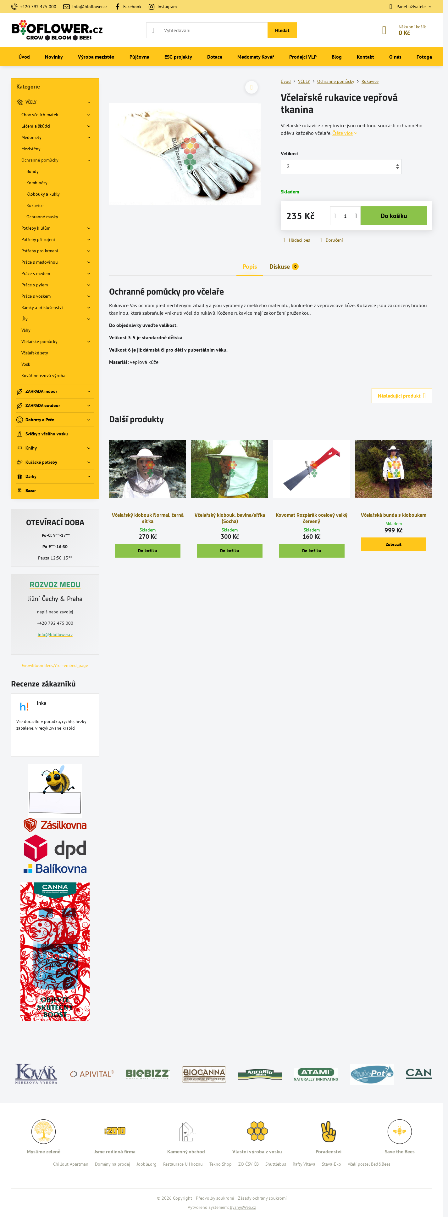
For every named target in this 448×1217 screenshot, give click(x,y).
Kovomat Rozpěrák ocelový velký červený (311, 518)
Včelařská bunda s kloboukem (393, 515)
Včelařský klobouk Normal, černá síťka (148, 518)
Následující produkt (402, 395)
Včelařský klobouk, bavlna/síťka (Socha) (230, 518)
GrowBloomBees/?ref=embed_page (55, 665)
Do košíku (394, 216)
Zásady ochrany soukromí (262, 1198)
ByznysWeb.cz (243, 1207)
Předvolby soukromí (215, 1198)
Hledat (282, 30)
